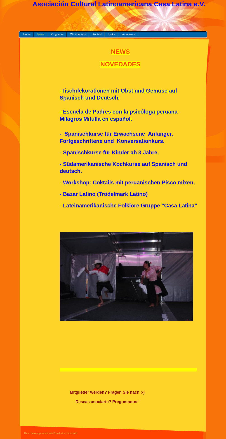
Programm (57, 34)
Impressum (128, 34)
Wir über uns (78, 34)
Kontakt (97, 34)
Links (111, 34)
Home (27, 34)
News (40, 34)
